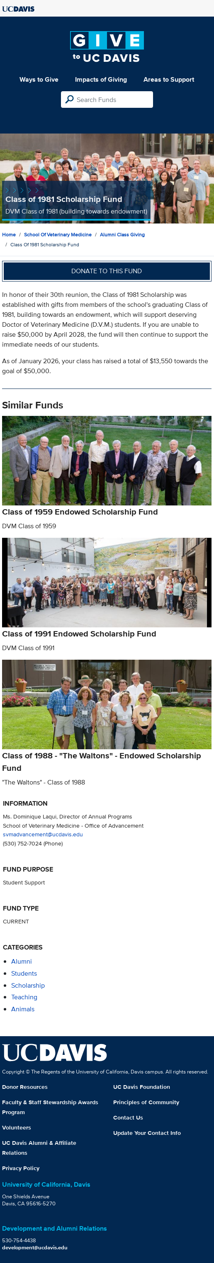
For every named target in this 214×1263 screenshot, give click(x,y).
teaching (24, 997)
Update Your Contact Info (147, 1133)
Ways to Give (38, 79)
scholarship (28, 985)
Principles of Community (146, 1102)
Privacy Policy (20, 1168)
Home (9, 234)
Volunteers (16, 1127)
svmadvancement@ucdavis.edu (43, 834)
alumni (21, 961)
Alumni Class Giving (122, 234)
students (24, 973)
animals (22, 1009)
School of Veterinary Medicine (58, 234)
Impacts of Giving (101, 79)
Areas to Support (168, 79)
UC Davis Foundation (141, 1087)
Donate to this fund (106, 271)
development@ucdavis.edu (35, 1247)
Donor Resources (25, 1087)
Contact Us (128, 1117)
